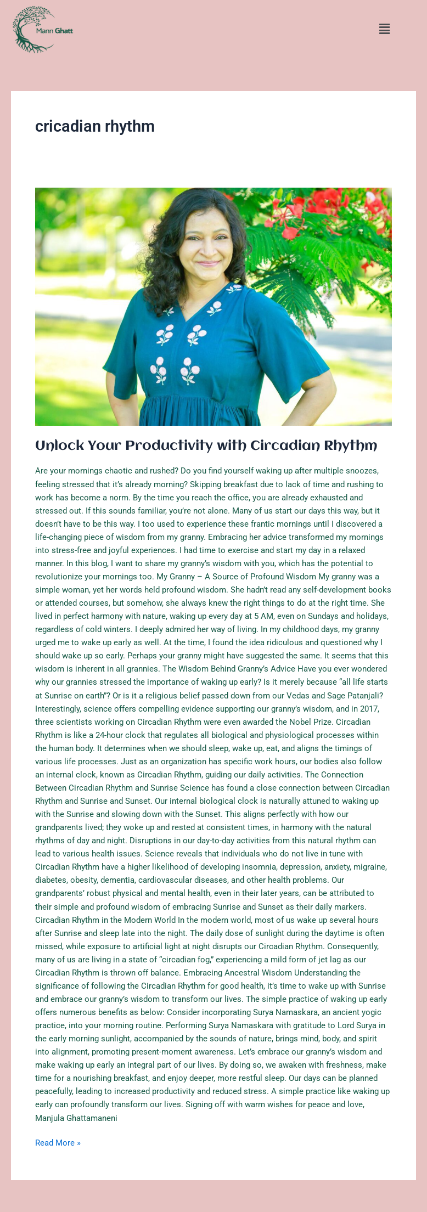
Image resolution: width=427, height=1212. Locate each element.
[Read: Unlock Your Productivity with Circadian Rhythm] (213, 307)
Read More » (58, 1142)
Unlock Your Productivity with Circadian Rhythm (206, 446)
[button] (384, 29)
